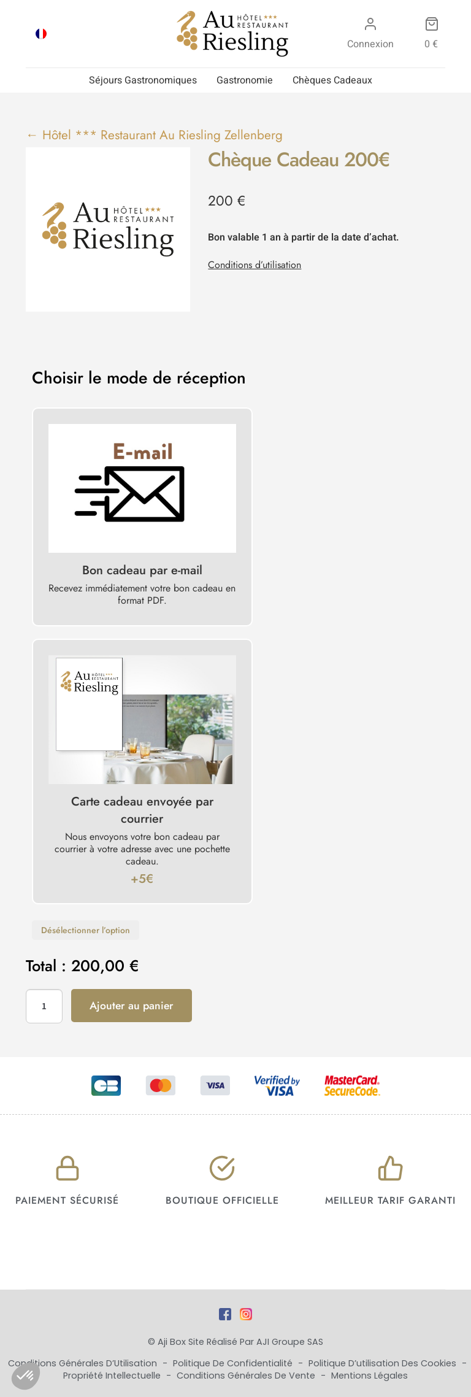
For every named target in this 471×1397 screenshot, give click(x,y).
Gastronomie (244, 80)
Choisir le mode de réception (139, 378)
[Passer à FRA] (41, 33)
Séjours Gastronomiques (143, 80)
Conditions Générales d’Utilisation (83, 1363)
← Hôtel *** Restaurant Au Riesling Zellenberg (154, 135)
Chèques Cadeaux (332, 80)
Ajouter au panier (132, 1006)
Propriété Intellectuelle (113, 1375)
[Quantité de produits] (44, 1006)
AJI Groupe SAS (289, 1342)
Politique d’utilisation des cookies (383, 1363)
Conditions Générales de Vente (247, 1375)
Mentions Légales (369, 1375)
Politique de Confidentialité (234, 1363)
